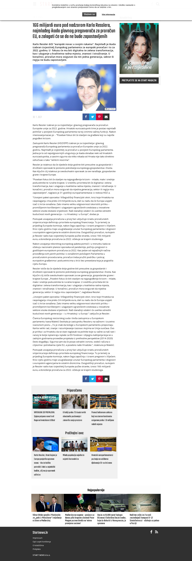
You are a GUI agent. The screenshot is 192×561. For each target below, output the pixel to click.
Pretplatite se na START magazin (139, 80)
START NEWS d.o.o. (41, 555)
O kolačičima (38, 545)
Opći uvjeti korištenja (42, 541)
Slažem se (89, 14)
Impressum (37, 538)
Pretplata (37, 549)
